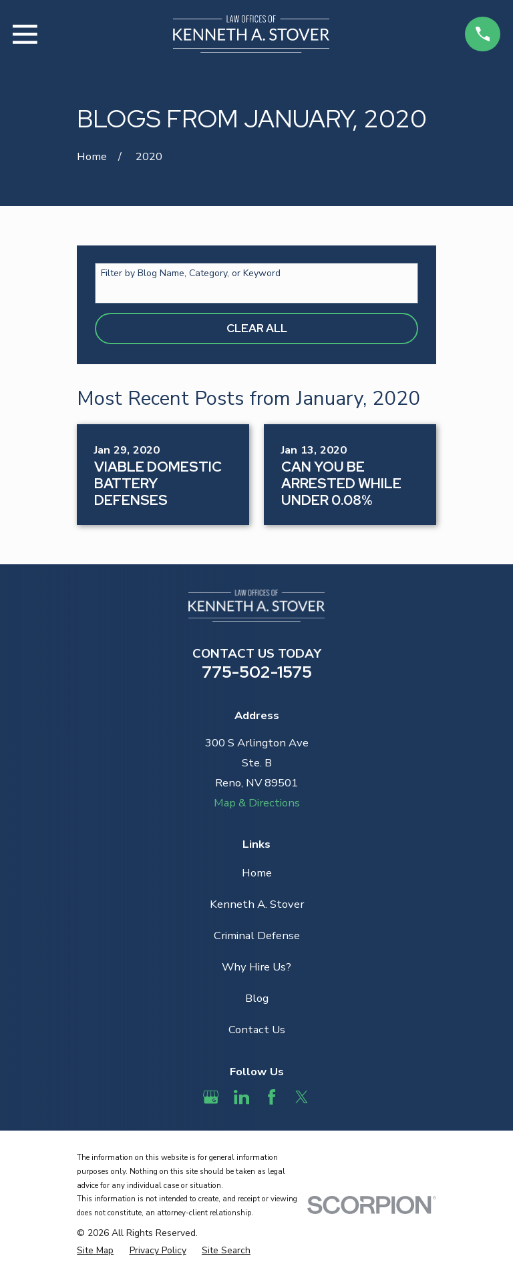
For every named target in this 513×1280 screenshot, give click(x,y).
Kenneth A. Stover (257, 904)
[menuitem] (95, 1250)
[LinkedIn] (241, 1097)
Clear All (256, 328)
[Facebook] (271, 1097)
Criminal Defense (257, 935)
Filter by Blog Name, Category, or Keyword (191, 273)
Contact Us (256, 1029)
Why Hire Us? (256, 967)
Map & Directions (257, 802)
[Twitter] (301, 1097)
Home (257, 872)
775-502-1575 (257, 672)
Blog (257, 998)
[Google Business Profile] (210, 1097)
